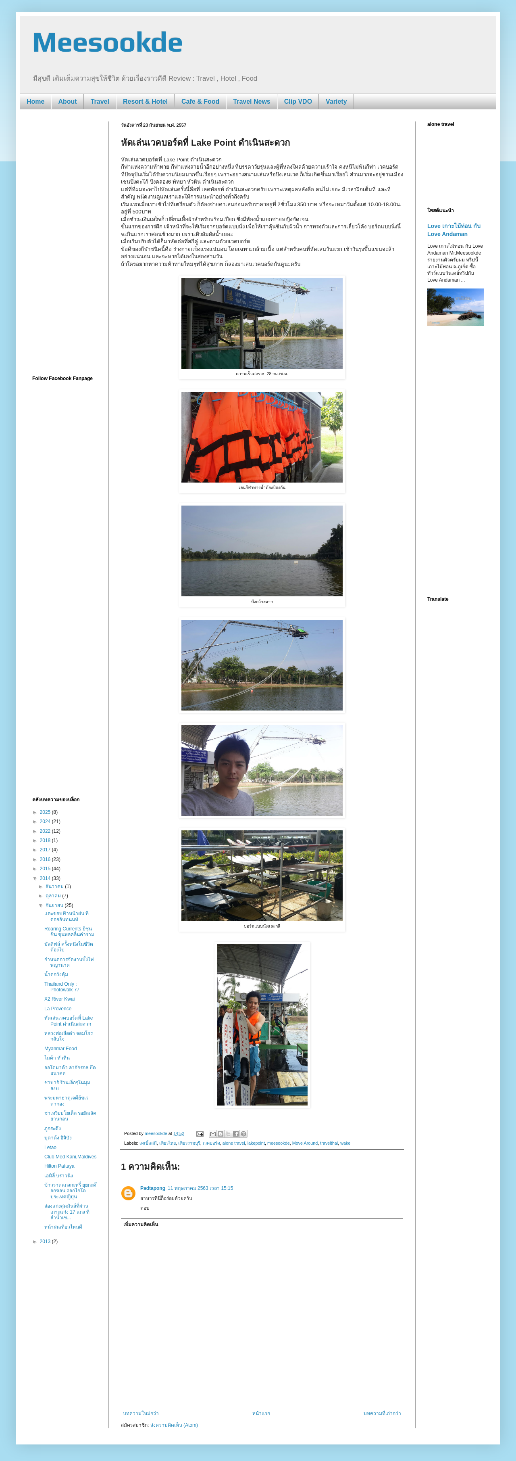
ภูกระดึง (52, 1128)
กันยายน (55, 905)
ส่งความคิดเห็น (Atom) (174, 1425)
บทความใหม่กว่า (141, 1413)
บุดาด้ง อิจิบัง (58, 1138)
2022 (46, 831)
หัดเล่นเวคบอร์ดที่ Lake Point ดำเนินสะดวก (68, 1020)
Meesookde (107, 41)
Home (35, 101)
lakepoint (256, 1143)
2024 (46, 821)
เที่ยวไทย (167, 1143)
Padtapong (152, 1188)
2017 (46, 850)
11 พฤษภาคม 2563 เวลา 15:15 (200, 1188)
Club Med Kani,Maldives (70, 1157)
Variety (336, 101)
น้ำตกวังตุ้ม (56, 974)
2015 (46, 869)
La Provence (57, 1009)
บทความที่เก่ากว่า (382, 1413)
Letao (50, 1147)
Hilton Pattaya (59, 1166)
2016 (46, 859)
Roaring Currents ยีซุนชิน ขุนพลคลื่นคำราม (69, 931)
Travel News (251, 101)
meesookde (278, 1143)
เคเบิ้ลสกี (148, 1143)
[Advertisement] (64, 242)
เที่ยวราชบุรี (189, 1143)
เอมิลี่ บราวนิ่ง (58, 1176)
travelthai (329, 1143)
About (67, 101)
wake (345, 1143)
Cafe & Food (200, 101)
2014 (46, 878)
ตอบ (145, 1208)
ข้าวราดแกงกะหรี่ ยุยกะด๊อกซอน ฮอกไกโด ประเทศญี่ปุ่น (70, 1191)
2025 (46, 812)
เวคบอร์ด (211, 1143)
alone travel (234, 1143)
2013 (46, 1241)
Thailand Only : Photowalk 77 (61, 987)
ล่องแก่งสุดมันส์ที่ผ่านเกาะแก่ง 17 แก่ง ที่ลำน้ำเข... (66, 1212)
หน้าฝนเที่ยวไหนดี (63, 1227)
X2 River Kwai (59, 999)
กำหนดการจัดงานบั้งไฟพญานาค (69, 962)
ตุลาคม (54, 896)
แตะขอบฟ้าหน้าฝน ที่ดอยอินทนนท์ (66, 916)
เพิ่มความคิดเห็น (140, 1224)
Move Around (305, 1143)
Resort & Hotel (145, 101)
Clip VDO (298, 101)
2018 (46, 840)
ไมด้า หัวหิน (57, 1058)
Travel (100, 101)
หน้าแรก (261, 1413)
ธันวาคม (55, 886)
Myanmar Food (60, 1048)
